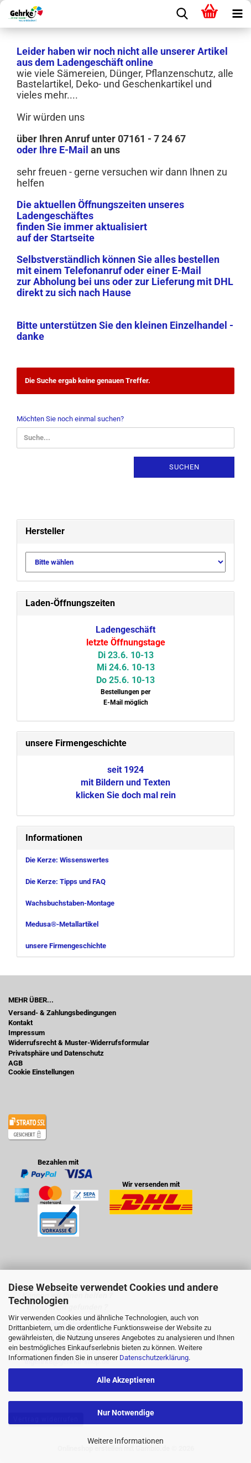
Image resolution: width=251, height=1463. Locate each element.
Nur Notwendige (125, 1412)
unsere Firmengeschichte (65, 946)
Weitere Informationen (125, 1440)
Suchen (184, 467)
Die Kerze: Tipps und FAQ (65, 881)
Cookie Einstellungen (41, 1072)
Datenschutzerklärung (154, 1357)
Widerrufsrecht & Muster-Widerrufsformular (78, 1043)
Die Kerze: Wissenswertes (67, 860)
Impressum (26, 1033)
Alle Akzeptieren (126, 1380)
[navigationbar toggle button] (237, 14)
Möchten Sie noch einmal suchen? (70, 419)
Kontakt (20, 1023)
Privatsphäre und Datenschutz (56, 1053)
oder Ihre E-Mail (52, 150)
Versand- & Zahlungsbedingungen (62, 1013)
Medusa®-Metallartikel (61, 924)
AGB (15, 1063)
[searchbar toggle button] (182, 14)
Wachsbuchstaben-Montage (69, 903)
